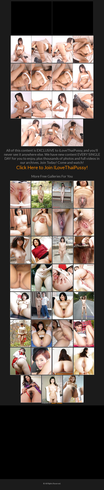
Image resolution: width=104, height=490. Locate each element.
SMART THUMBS (56, 403)
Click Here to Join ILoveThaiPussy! (52, 167)
